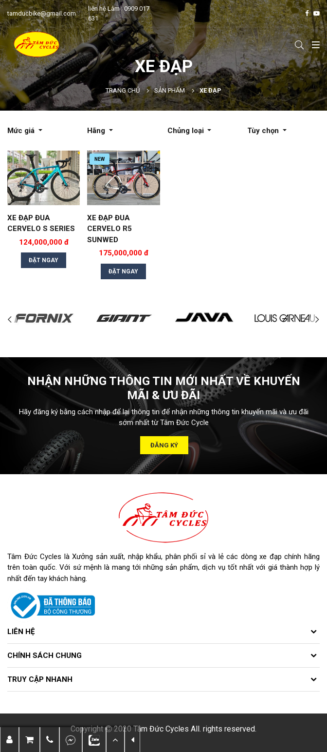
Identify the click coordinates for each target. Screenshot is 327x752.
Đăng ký (165, 445)
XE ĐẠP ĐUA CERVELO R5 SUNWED (109, 228)
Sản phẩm (169, 90)
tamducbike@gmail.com (41, 13)
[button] (49, 739)
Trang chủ (123, 90)
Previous (9, 319)
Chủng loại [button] (186, 130)
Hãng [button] (97, 130)
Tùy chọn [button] (264, 130)
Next (317, 319)
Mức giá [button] (21, 130)
